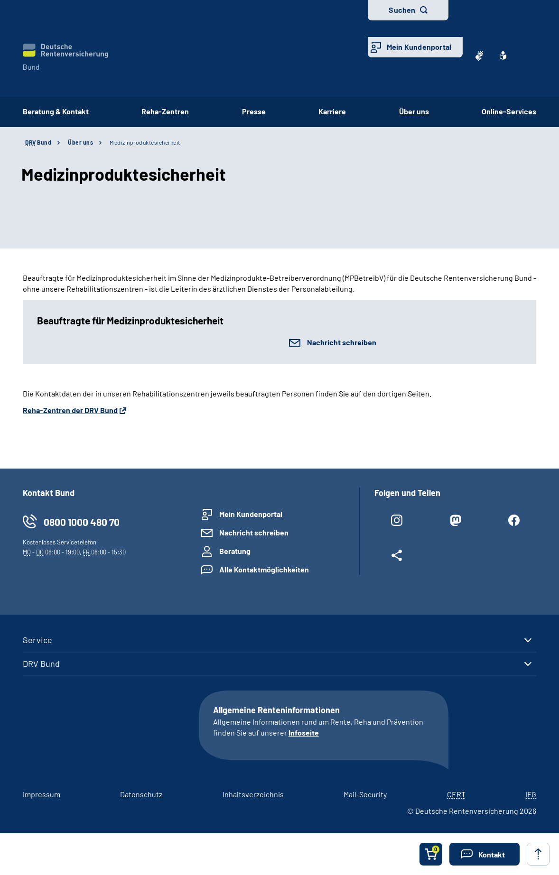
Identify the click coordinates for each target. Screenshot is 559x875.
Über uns (80, 142)
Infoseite (304, 732)
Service (37, 640)
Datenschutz (141, 794)
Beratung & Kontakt (56, 111)
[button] (484, 854)
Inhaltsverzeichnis (253, 794)
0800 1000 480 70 (82, 522)
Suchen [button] (402, 9)
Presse (254, 111)
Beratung (235, 550)
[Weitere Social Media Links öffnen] (396, 557)
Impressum (41, 794)
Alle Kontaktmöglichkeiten (264, 569)
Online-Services (509, 111)
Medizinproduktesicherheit (145, 142)
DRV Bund (41, 663)
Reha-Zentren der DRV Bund (70, 409)
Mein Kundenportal (419, 46)
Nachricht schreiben (341, 342)
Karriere (332, 111)
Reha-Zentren (165, 111)
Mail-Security (365, 794)
